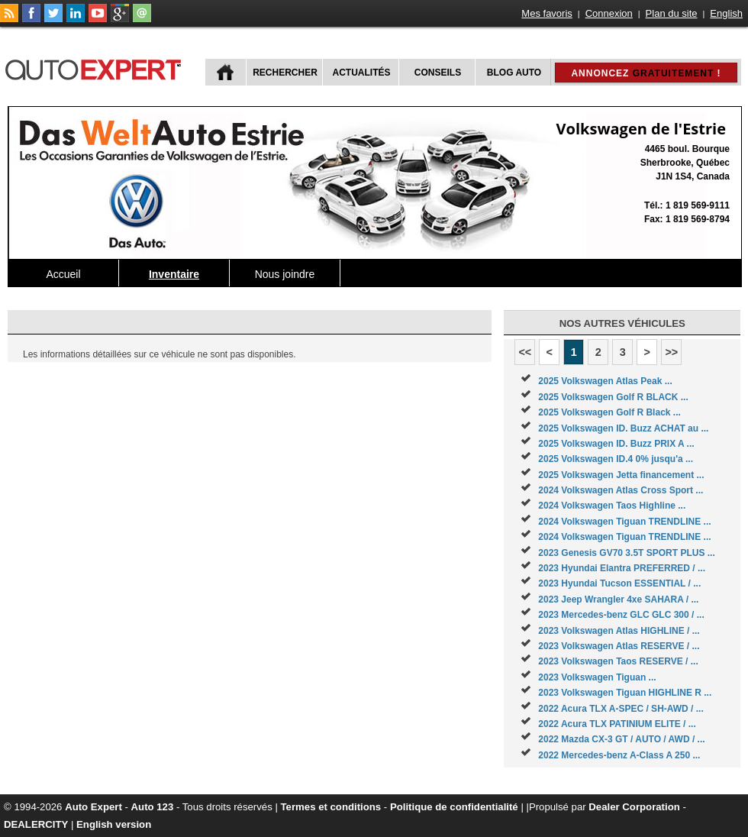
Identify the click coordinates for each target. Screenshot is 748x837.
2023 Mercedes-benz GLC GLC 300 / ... (621, 614)
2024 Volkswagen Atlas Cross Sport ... (620, 490)
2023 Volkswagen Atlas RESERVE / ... (618, 646)
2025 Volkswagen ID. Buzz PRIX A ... (616, 443)
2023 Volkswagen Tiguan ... (597, 677)
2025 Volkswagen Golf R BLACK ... (613, 397)
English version (113, 824)
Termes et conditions (331, 807)
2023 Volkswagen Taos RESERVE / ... (618, 661)
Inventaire (174, 274)
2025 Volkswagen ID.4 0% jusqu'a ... (615, 459)
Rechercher (285, 72)
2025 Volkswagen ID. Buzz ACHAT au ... (623, 428)
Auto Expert (93, 807)
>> (671, 352)
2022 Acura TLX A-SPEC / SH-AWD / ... (621, 708)
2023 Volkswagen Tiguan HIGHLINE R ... (624, 692)
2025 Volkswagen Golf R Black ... (609, 412)
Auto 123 (152, 807)
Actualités (362, 72)
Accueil (63, 274)
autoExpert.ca (96, 67)
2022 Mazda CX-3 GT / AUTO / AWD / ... (621, 739)
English (726, 13)
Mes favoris (546, 13)
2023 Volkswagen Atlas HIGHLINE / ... (618, 630)
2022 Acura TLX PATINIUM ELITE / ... (616, 724)
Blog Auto (514, 72)
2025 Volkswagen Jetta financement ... (621, 475)
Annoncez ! (646, 73)
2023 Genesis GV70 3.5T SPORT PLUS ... (626, 553)
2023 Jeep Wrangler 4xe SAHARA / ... (618, 599)
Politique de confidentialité (454, 807)
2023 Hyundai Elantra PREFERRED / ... (621, 568)
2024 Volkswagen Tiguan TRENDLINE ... (624, 521)
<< (524, 352)
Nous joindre (285, 274)
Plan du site (672, 13)
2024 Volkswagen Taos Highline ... (611, 505)
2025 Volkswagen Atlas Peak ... (605, 381)
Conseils (437, 72)
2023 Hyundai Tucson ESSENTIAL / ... (619, 583)
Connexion (609, 13)
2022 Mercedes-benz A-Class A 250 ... (619, 755)
